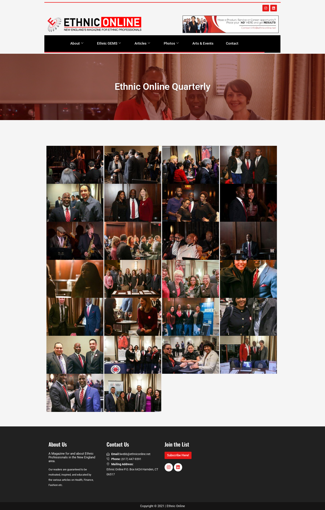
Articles (142, 43)
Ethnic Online (176, 506)
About (76, 43)
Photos (171, 43)
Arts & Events (202, 43)
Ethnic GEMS (109, 43)
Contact (232, 43)
